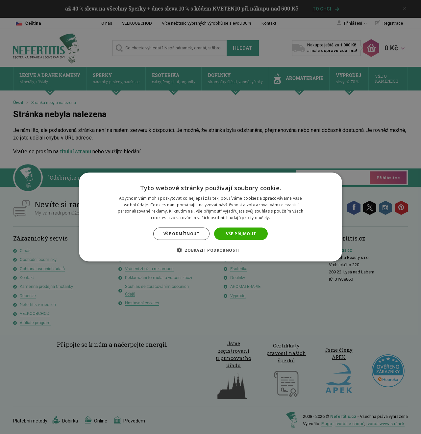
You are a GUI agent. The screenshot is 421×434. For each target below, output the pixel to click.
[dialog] (210, 217)
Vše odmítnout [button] (181, 234)
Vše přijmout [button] (241, 234)
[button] (210, 250)
